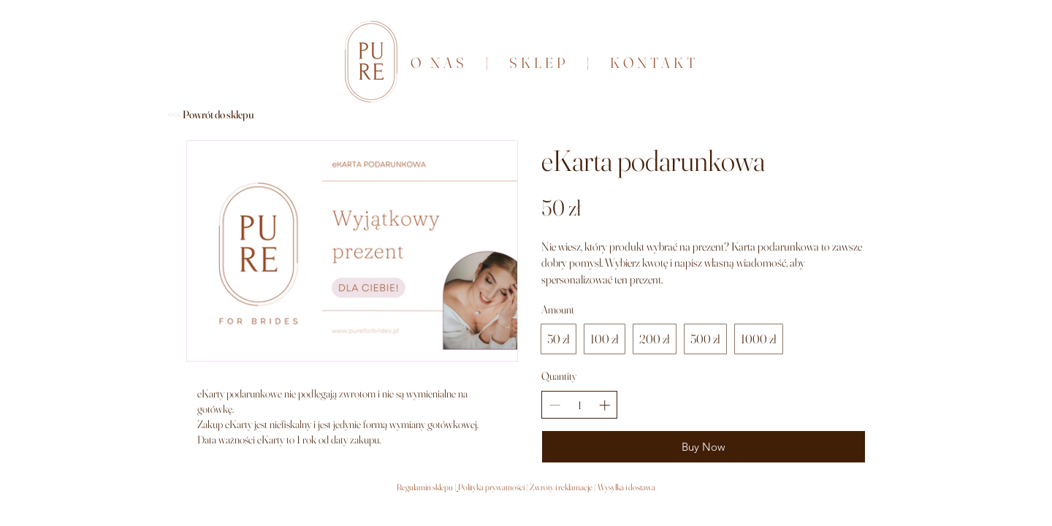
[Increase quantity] (604, 405)
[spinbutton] (579, 405)
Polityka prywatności (492, 486)
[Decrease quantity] (554, 405)
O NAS (439, 62)
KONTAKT (651, 62)
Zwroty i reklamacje (560, 486)
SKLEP (547, 62)
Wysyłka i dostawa (626, 486)
